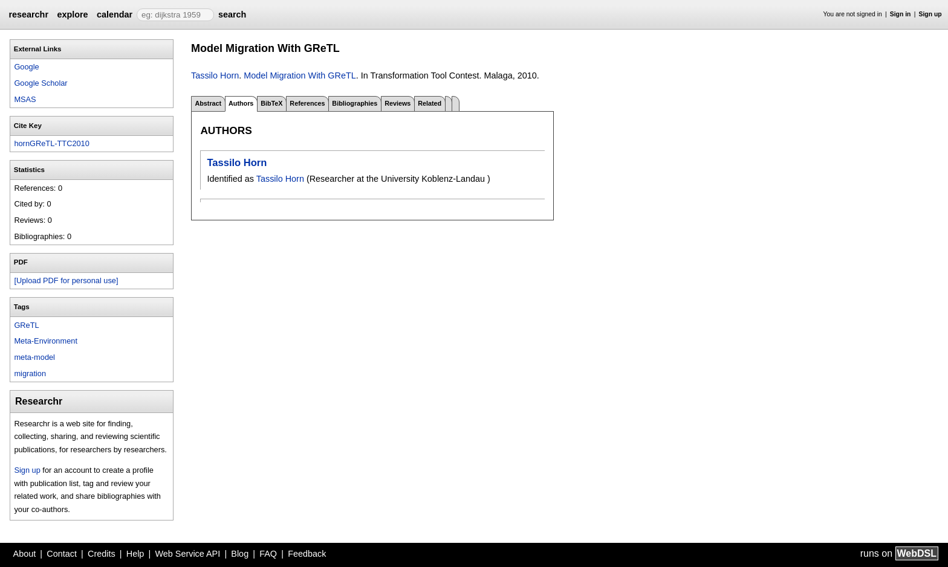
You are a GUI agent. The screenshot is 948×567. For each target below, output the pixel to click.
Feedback (307, 554)
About (24, 554)
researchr (28, 14)
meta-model (34, 357)
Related (429, 103)
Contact (62, 554)
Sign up (930, 14)
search (232, 14)
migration (30, 373)
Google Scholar (40, 83)
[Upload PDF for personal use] (66, 280)
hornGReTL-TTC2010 (51, 143)
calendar (114, 14)
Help (135, 554)
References (307, 103)
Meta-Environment (45, 340)
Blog (239, 554)
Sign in (900, 14)
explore (72, 14)
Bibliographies (354, 103)
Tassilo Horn (215, 75)
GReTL (26, 325)
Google (26, 66)
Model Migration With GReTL (300, 75)
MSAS (25, 99)
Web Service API (187, 554)
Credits (101, 554)
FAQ (268, 554)
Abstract (208, 103)
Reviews (398, 103)
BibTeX (271, 103)
